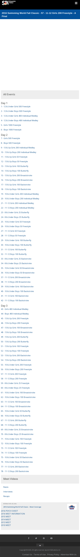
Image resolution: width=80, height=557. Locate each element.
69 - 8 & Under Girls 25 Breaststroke (17, 429)
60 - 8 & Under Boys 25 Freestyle (15, 388)
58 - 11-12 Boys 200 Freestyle (14, 378)
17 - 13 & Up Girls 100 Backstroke (16, 184)
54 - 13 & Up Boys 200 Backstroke (16, 360)
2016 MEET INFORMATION (13, 513)
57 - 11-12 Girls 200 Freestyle (13, 374)
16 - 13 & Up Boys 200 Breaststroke (17, 180)
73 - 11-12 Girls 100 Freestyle (13, 448)
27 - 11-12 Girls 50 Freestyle (13, 231)
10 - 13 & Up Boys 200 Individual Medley (18, 152)
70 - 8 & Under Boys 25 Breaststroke (17, 434)
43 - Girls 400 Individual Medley (14, 309)
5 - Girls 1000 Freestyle (11, 125)
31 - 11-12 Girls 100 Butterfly (13, 249)
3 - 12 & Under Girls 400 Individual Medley (19, 116)
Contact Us (27, 554)
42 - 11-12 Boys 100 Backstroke (15, 300)
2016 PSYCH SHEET (9, 511)
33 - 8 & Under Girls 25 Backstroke (16, 258)
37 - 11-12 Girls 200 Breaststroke (15, 277)
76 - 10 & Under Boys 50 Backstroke (17, 462)
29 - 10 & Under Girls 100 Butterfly (16, 240)
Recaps (6, 496)
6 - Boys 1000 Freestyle (11, 129)
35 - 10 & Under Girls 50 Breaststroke (17, 268)
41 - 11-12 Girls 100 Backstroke (14, 296)
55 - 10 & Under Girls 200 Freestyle (16, 364)
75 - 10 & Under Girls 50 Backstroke (16, 457)
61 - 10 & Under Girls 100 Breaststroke (18, 392)
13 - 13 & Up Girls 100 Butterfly (14, 166)
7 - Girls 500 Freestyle (10, 138)
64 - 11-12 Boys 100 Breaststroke (16, 406)
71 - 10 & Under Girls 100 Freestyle (16, 439)
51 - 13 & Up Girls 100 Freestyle (14, 346)
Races (5, 487)
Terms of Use (40, 554)
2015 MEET (6, 516)
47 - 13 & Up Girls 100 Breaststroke (16, 327)
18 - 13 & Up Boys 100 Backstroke (16, 189)
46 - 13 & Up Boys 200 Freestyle (15, 323)
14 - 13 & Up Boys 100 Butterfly (15, 171)
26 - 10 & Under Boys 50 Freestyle (16, 226)
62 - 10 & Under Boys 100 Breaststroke (18, 397)
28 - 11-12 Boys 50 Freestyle (13, 235)
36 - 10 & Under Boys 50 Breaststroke (17, 272)
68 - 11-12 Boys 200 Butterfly (14, 425)
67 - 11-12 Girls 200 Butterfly (13, 420)
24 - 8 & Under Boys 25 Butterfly (15, 217)
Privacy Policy (53, 554)
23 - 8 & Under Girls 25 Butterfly (15, 212)
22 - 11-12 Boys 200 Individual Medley (17, 208)
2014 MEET (6, 519)
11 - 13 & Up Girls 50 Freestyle (14, 157)
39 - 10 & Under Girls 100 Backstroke (17, 286)
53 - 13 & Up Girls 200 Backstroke (16, 355)
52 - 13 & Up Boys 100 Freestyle (15, 351)
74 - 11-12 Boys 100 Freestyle (14, 452)
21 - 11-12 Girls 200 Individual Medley (17, 203)
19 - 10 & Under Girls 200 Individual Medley (20, 194)
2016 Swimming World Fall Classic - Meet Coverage (22, 507)
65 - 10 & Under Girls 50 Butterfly (15, 411)
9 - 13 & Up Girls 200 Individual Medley (18, 147)
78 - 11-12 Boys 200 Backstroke (15, 471)
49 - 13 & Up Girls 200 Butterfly (14, 337)
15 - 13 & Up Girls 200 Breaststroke (16, 175)
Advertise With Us (68, 554)
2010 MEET (6, 525)
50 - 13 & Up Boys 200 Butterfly (15, 341)
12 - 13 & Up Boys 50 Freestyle (14, 161)
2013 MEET (6, 522)
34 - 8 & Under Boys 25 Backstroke (16, 263)
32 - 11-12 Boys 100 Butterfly (14, 254)
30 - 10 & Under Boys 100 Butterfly (16, 245)
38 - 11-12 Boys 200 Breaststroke (16, 282)
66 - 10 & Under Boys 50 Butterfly (16, 415)
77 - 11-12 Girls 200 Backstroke (14, 466)
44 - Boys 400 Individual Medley (15, 313)
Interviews (8, 491)
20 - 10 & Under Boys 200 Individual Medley (20, 198)
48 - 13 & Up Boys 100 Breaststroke (17, 332)
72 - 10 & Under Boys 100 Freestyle (16, 443)
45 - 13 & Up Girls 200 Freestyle (14, 318)
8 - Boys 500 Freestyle (10, 143)
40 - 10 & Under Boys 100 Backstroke (17, 291)
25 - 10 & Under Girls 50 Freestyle (15, 221)
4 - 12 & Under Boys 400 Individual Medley (19, 120)
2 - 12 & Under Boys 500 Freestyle (16, 111)
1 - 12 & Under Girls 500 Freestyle (15, 106)
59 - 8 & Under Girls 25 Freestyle (15, 383)
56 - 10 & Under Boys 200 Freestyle (16, 369)
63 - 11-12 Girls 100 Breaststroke (15, 401)
